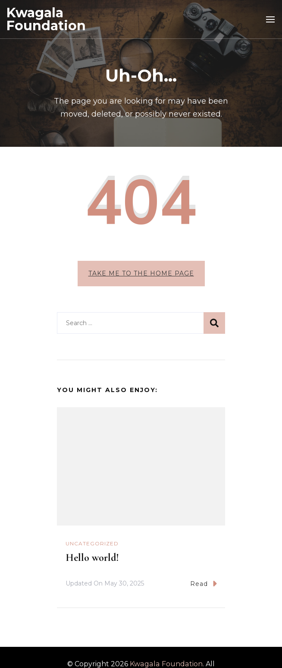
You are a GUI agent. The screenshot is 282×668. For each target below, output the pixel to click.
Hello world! (92, 557)
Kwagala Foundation (46, 19)
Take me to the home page (141, 273)
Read (203, 583)
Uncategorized (92, 543)
